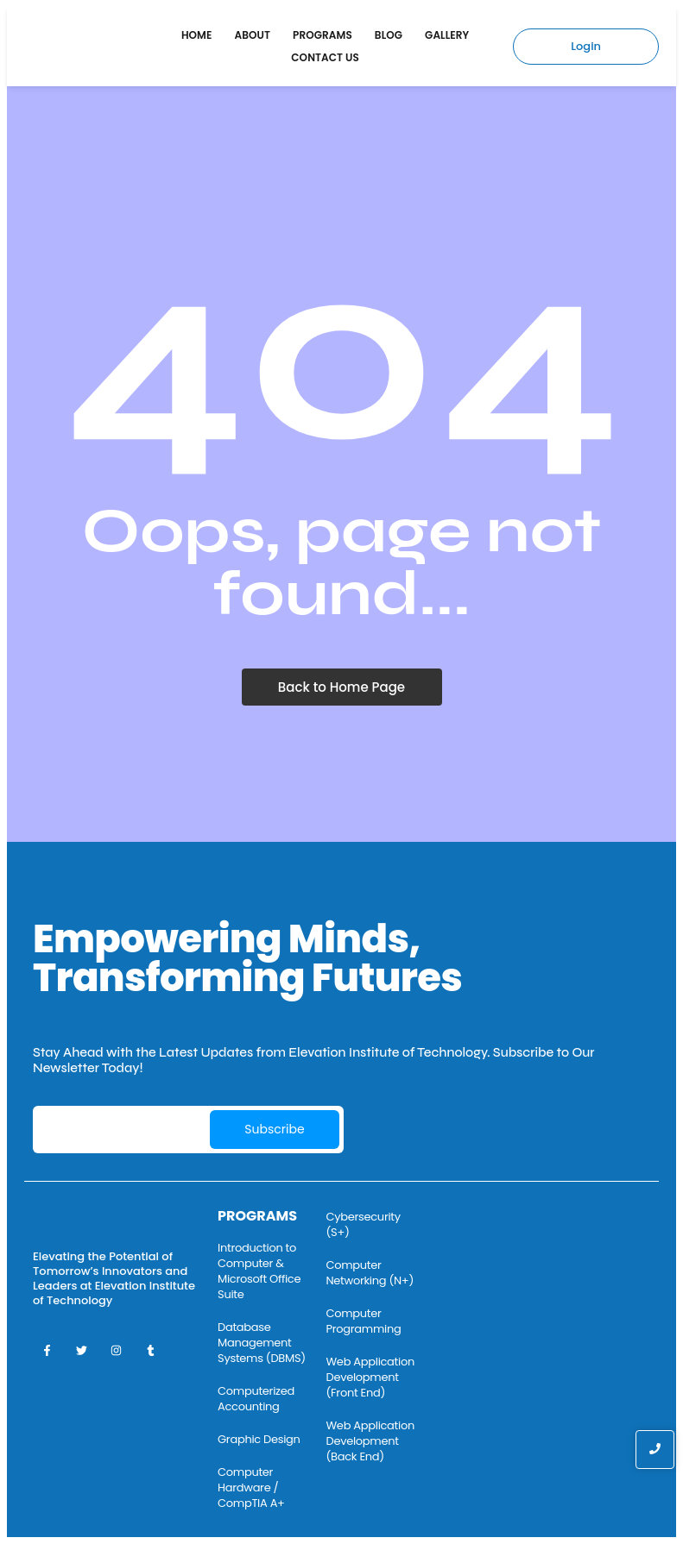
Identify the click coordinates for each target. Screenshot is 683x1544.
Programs (322, 35)
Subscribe (274, 1129)
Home (196, 35)
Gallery (447, 35)
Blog (388, 35)
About (253, 35)
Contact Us (325, 57)
